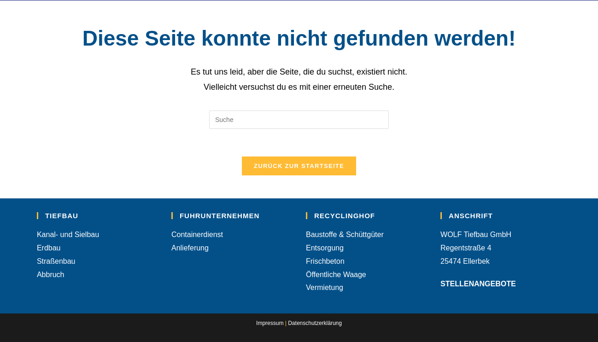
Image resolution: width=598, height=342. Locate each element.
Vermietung (324, 287)
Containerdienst (197, 234)
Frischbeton (325, 261)
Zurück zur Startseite (299, 165)
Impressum (269, 323)
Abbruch (50, 274)
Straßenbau (56, 261)
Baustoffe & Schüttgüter (345, 234)
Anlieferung (190, 248)
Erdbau (49, 248)
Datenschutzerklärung (315, 323)
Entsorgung (325, 248)
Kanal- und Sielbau (68, 234)
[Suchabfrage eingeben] (299, 119)
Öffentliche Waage (336, 274)
